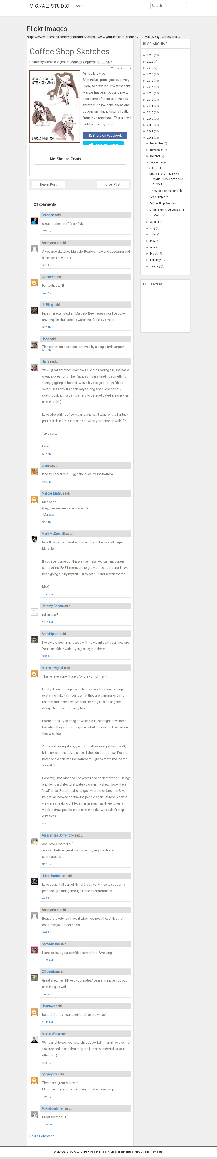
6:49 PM (47, 898)
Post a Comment (41, 1136)
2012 (150, 99)
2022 (150, 61)
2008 (150, 125)
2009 (150, 118)
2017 (150, 68)
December (157, 143)
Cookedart (49, 277)
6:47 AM (46, 454)
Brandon (48, 215)
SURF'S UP (155, 168)
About (80, 6)
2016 (150, 74)
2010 (150, 112)
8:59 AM (46, 481)
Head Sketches (158, 197)
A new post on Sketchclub (165, 190)
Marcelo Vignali (53, 668)
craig (45, 465)
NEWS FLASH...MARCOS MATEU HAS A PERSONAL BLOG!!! (166, 179)
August (155, 221)
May (153, 240)
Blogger (104, 1151)
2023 (150, 55)
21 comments (121, 68)
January (155, 266)
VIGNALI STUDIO (49, 6)
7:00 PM (47, 994)
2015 (150, 80)
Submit (145, 12)
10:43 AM (47, 594)
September (157, 162)
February (155, 260)
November (156, 149)
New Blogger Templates (149, 1151)
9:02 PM (47, 932)
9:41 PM (47, 293)
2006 (150, 137)
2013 (150, 93)
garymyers (50, 1074)
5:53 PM (47, 656)
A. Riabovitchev (53, 1108)
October (155, 156)
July (153, 228)
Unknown (49, 1006)
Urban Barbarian (54, 876)
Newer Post (48, 184)
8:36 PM (47, 1062)
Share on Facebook (105, 135)
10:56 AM (47, 622)
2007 (150, 131)
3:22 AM (46, 327)
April (153, 247)
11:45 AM (47, 1022)
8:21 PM (47, 823)
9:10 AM (46, 522)
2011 (150, 106)
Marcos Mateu (52, 493)
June (153, 234)
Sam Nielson (51, 944)
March (154, 253)
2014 (150, 87)
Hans (46, 339)
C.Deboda (49, 972)
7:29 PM (47, 231)
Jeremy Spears (53, 606)
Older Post (112, 184)
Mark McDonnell (53, 534)
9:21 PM (47, 265)
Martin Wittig (51, 1034)
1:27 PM (47, 1097)
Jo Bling (48, 305)
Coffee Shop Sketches (163, 203)
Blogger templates (122, 1151)
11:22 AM (47, 960)
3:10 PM (47, 864)
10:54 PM (47, 1124)
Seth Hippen (51, 634)
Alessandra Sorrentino (58, 835)
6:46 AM (46, 350)
